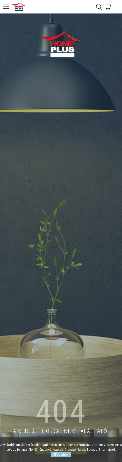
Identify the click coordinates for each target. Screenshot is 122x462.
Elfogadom (61, 454)
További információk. (101, 449)
